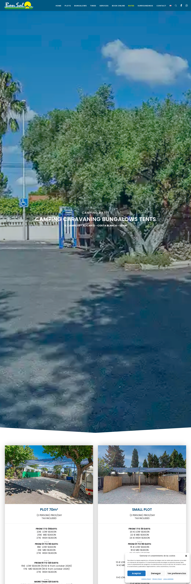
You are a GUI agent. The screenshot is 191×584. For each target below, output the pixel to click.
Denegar (156, 573)
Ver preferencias (176, 573)
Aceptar (136, 573)
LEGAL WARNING (168, 579)
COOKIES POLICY (146, 579)
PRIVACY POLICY (157, 579)
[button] (186, 556)
